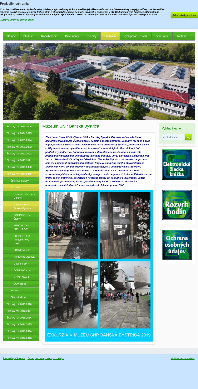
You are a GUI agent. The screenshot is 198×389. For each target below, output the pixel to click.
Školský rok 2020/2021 (19, 160)
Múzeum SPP (20, 263)
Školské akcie (18, 297)
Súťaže (14, 290)
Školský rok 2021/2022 (19, 153)
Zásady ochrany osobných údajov (45, 358)
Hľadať (188, 137)
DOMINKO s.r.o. (22, 270)
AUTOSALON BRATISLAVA (21, 227)
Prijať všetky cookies (184, 15)
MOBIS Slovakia (22, 277)
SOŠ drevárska (21, 250)
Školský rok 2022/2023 (19, 146)
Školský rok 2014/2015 (19, 324)
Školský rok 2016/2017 (19, 310)
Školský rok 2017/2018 (19, 304)
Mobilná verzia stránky (183, 358)
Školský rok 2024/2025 (19, 133)
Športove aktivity (20, 180)
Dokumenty (72, 36)
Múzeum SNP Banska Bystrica (22, 206)
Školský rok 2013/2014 (19, 331)
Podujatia (110, 36)
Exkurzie (15, 187)
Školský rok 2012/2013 (19, 338)
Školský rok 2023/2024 (19, 140)
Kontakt (181, 36)
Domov (11, 36)
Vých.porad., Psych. (136, 36)
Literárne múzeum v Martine (24, 196)
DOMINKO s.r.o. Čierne (22, 217)
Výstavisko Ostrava (24, 256)
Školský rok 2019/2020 (19, 167)
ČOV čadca (19, 283)
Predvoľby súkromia (14, 358)
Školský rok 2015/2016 (19, 317)
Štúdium (28, 36)
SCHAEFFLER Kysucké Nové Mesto (21, 240)
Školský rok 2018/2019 (19, 174)
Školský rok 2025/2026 (19, 126)
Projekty (92, 36)
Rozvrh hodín (49, 36)
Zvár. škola (162, 36)
